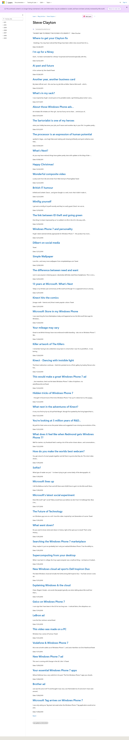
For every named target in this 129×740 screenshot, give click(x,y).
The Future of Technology (48, 511)
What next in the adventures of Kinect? (55, 406)
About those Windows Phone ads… (53, 106)
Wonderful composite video (49, 174)
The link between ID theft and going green (57, 215)
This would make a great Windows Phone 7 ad (59, 376)
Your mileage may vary (46, 327)
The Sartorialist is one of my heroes (53, 120)
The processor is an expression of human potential (62, 134)
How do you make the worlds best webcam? (59, 451)
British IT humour (43, 187)
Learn (34, 16)
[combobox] (12, 18)
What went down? (43, 525)
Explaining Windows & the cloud (52, 585)
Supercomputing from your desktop (54, 555)
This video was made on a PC (49, 629)
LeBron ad (39, 615)
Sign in (125, 2)
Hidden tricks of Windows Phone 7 (53, 393)
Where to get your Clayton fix (50, 38)
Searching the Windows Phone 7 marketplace (59, 541)
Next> (35, 716)
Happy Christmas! (43, 164)
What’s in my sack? (44, 93)
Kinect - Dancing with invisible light (53, 360)
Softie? (37, 467)
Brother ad (39, 684)
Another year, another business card (54, 79)
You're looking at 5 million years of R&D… (57, 420)
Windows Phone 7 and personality (53, 229)
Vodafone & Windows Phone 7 (50, 642)
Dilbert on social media (46, 242)
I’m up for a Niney (43, 51)
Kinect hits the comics (46, 297)
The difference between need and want (55, 270)
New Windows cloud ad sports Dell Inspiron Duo (61, 569)
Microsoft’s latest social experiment (54, 495)
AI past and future (43, 65)
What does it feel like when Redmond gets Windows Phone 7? (63, 435)
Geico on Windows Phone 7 (49, 601)
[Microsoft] (3, 2)
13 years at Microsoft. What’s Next (53, 283)
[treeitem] (13, 22)
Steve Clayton (51, 16)
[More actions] (94, 16)
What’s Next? (40, 150)
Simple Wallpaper (43, 256)
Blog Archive (41, 16)
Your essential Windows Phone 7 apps (55, 670)
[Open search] (120, 2)
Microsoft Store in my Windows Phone (55, 311)
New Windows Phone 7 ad (48, 656)
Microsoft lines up (43, 481)
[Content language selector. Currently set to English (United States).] (10, 737)
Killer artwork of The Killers (48, 344)
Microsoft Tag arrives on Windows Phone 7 (58, 700)
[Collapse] (23, 15)
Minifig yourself (42, 201)
